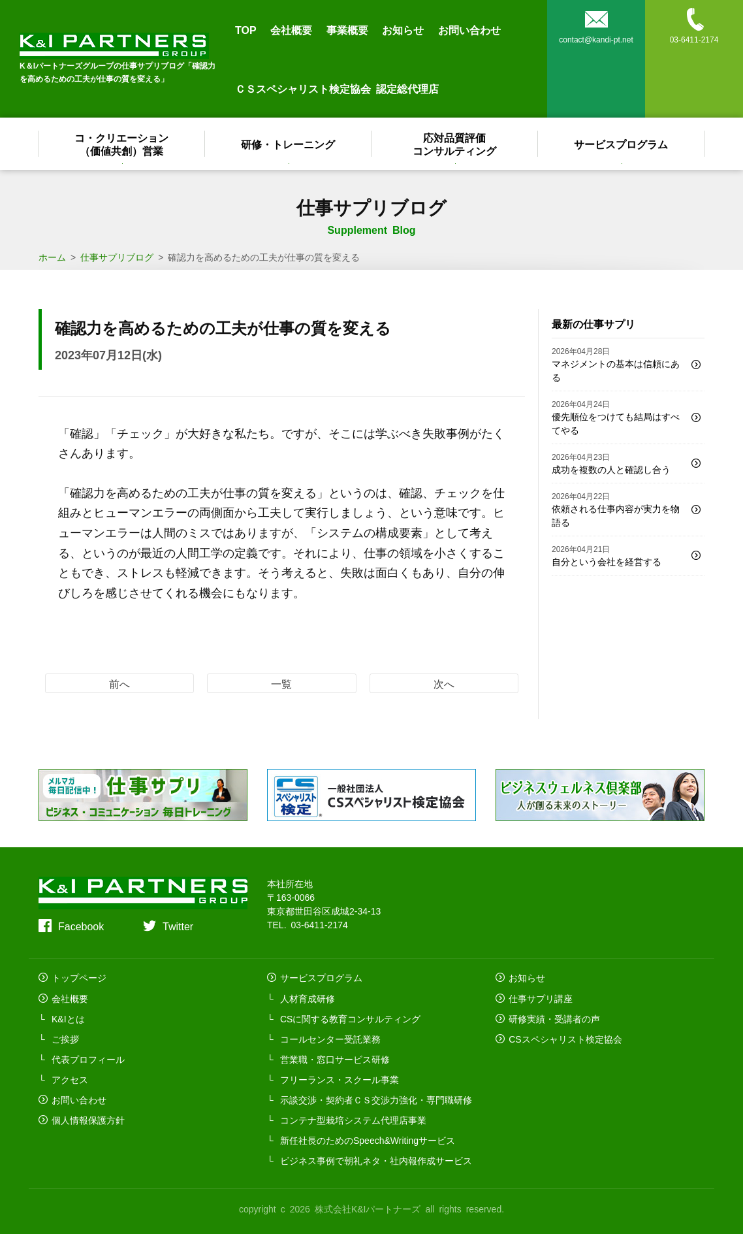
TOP (246, 29)
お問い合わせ (469, 29)
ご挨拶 (65, 1038)
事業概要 (347, 29)
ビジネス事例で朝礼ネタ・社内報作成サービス (376, 1159)
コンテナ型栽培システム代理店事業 (353, 1119)
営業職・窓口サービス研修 (335, 1058)
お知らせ (403, 29)
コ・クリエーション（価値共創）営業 (122, 143)
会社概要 (291, 29)
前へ (119, 683)
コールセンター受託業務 (330, 1038)
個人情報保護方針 (88, 1119)
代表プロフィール (88, 1058)
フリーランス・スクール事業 (339, 1078)
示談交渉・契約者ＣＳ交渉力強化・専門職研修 (376, 1098)
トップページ (79, 977)
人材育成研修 (307, 997)
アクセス (70, 1078)
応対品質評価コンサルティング (455, 143)
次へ (444, 683)
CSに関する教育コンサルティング (350, 1017)
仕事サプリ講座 (541, 997)
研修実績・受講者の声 (554, 1017)
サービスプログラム (622, 143)
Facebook (81, 925)
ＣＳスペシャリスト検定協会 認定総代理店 (337, 88)
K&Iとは (68, 1017)
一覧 (281, 683)
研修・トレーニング (289, 143)
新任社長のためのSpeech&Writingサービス (367, 1139)
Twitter (178, 925)
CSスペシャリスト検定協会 (565, 1038)
